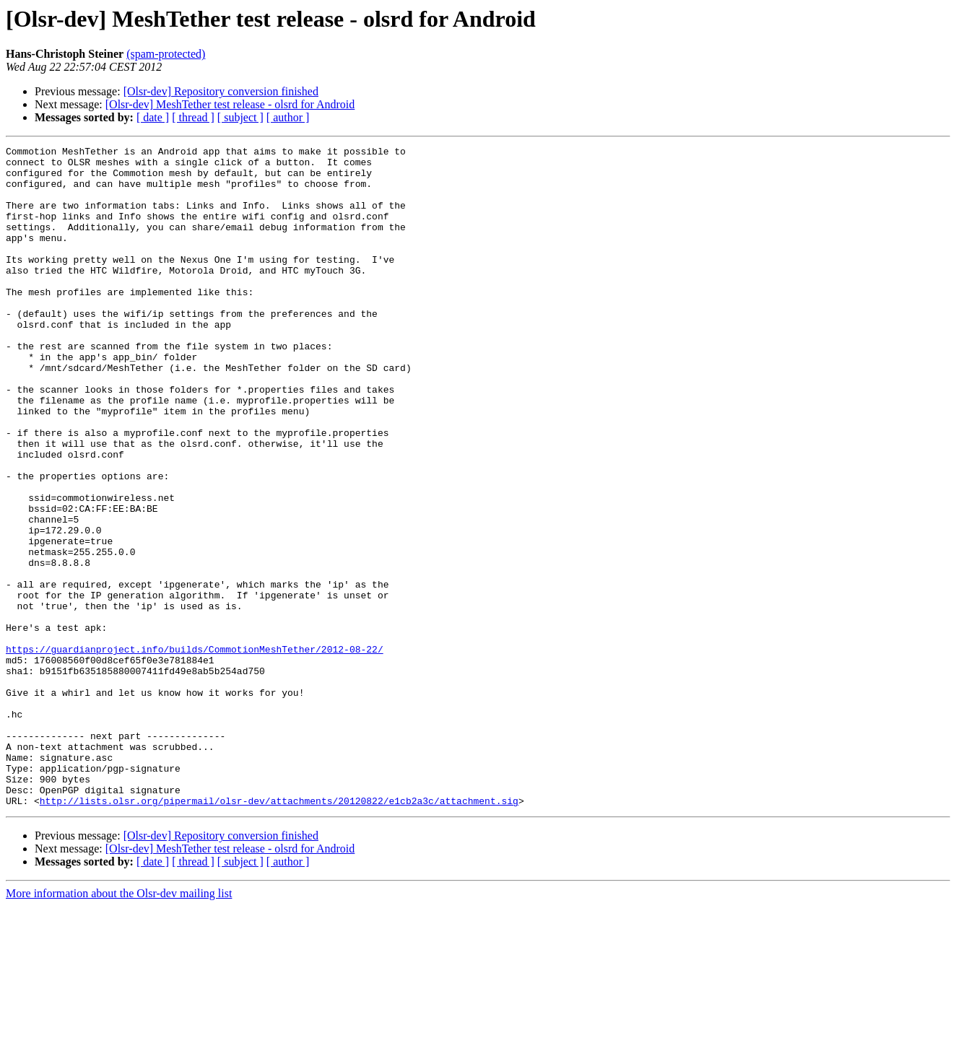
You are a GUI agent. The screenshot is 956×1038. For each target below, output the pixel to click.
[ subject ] (240, 117)
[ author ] (288, 117)
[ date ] (152, 117)
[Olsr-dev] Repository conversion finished (220, 91)
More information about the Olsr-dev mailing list (119, 1025)
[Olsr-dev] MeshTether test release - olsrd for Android (230, 104)
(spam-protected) (165, 54)
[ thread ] (193, 117)
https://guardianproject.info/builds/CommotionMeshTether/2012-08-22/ (194, 750)
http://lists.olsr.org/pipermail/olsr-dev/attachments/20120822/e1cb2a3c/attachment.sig (279, 932)
